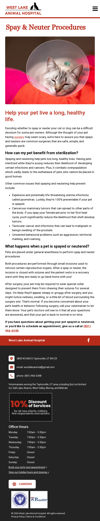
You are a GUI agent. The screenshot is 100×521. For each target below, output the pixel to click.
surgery (19, 137)
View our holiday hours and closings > (29, 472)
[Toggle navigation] (95, 9)
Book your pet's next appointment (27, 467)
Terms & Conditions (36, 516)
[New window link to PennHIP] (39, 499)
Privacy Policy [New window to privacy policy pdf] (18, 516)
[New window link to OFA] (20, 499)
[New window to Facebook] (88, 341)
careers (22, 484)
